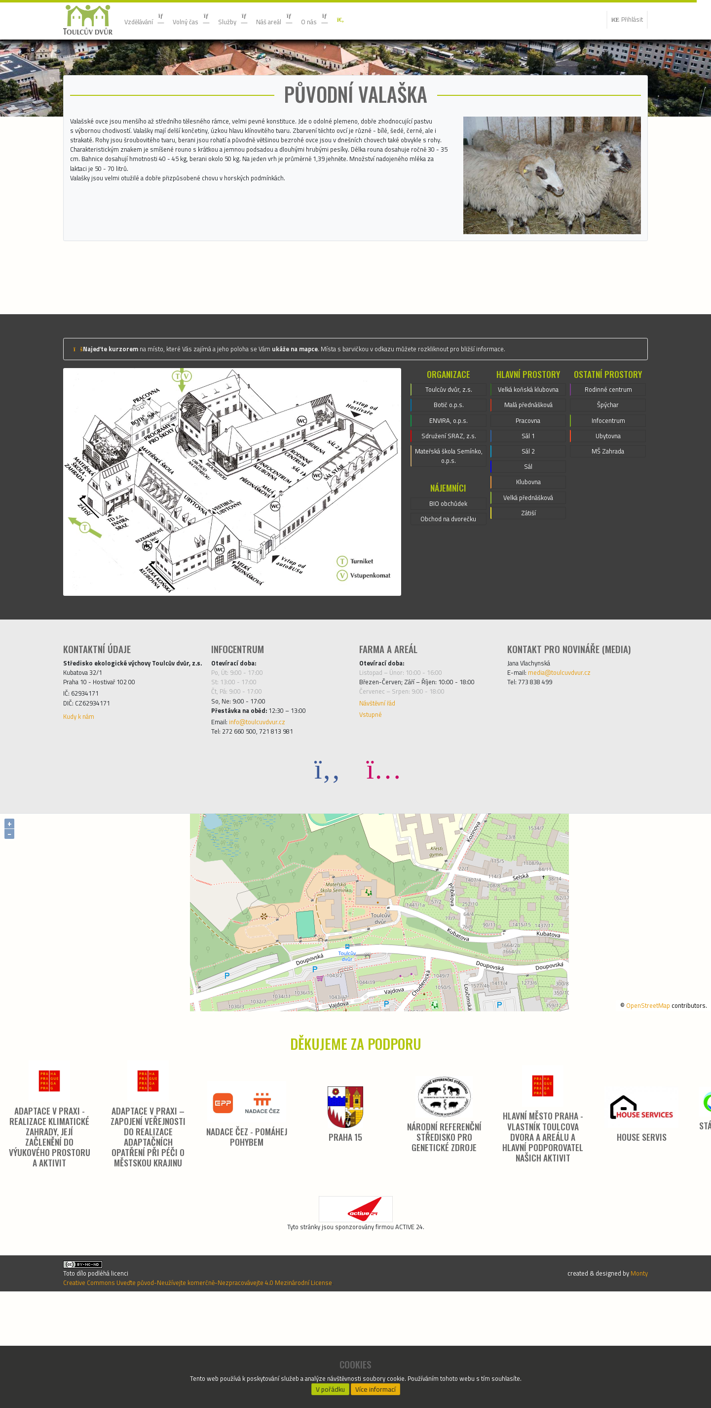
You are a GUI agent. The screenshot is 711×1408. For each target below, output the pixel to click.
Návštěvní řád (382, 790)
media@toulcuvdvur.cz (569, 752)
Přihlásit (623, 20)
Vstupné (373, 804)
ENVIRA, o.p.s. (448, 502)
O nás (345, 19)
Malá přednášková (528, 496)
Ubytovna (608, 520)
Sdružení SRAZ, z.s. (448, 520)
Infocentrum (608, 502)
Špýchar (608, 485)
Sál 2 (528, 550)
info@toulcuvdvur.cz (266, 814)
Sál (528, 568)
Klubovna (528, 585)
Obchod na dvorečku (448, 613)
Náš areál (299, 19)
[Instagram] (384, 864)
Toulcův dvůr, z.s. (448, 467)
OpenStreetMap (634, 1100)
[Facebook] (327, 864)
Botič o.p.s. (448, 485)
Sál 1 (528, 532)
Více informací (375, 1386)
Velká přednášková (528, 603)
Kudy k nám (82, 818)
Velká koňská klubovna (528, 473)
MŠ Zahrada (608, 538)
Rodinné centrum (608, 467)
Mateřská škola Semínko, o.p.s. (448, 544)
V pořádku (329, 1386)
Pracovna (528, 514)
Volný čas (203, 19)
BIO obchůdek (448, 595)
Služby (251, 19)
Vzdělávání (148, 19)
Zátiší (528, 621)
